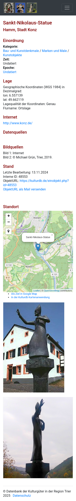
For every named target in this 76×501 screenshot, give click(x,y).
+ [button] (8, 216)
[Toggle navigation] (67, 8)
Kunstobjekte (12, 55)
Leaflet (36, 290)
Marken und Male (54, 51)
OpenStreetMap (52, 290)
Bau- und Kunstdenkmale (21, 51)
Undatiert (9, 72)
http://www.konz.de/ (17, 123)
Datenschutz (22, 496)
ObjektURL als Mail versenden (24, 189)
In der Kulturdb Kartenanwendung (30, 297)
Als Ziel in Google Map (24, 293)
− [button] (8, 222)
